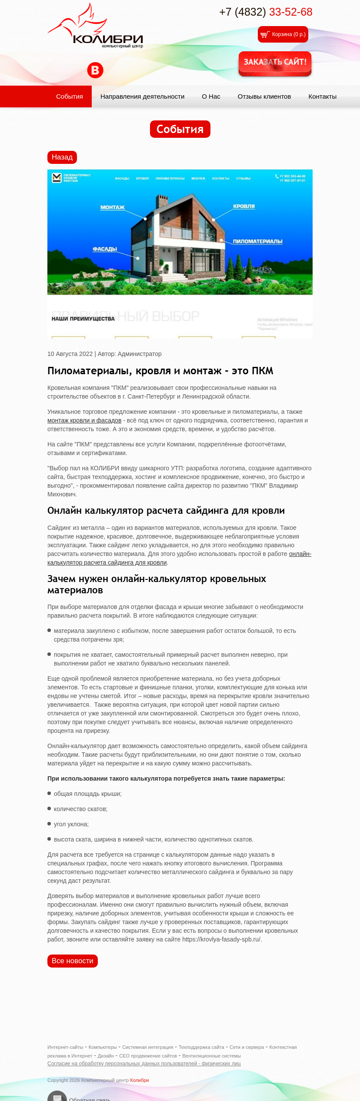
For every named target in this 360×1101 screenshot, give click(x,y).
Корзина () (289, 34)
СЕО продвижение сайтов (148, 1055)
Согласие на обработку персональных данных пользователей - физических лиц (144, 1064)
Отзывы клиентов (264, 96)
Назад (62, 157)
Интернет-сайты (65, 1047)
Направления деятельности (142, 96)
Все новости (72, 961)
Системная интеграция (147, 1047)
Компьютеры (103, 1047)
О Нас (211, 96)
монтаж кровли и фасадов (84, 420)
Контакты (322, 96)
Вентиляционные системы (211, 1055)
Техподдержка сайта (201, 1047)
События (69, 96)
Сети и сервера (247, 1047)
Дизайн (106, 1055)
